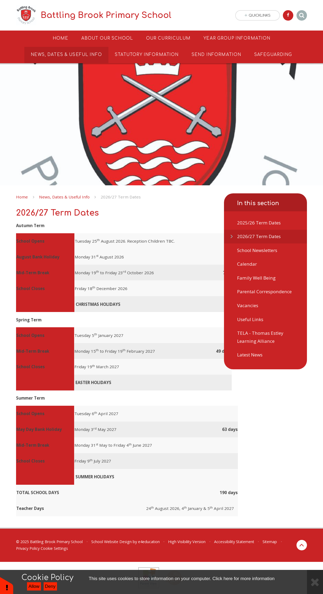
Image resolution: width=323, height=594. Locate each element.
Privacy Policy (28, 548)
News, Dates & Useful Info (64, 197)
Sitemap (270, 541)
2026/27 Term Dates (121, 197)
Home (22, 197)
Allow (34, 586)
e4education (149, 541)
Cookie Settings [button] (54, 548)
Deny (50, 586)
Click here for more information (243, 578)
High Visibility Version (187, 541)
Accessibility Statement (234, 541)
